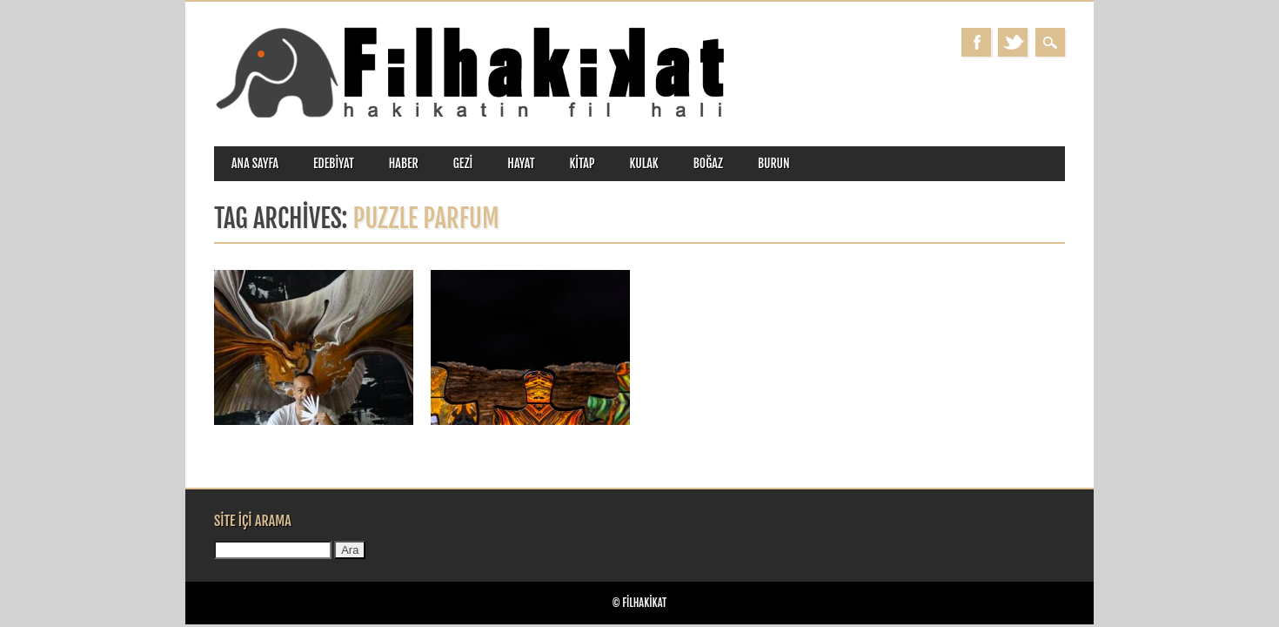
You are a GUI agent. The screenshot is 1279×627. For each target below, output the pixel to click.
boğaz (708, 163)
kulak (644, 163)
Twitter (1013, 42)
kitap (582, 163)
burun (774, 163)
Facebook (976, 42)
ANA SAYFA (254, 163)
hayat (520, 163)
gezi (463, 163)
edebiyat (333, 163)
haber (404, 163)
